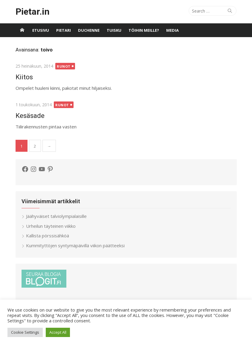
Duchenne (89, 30)
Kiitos (24, 77)
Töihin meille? (144, 30)
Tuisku (114, 30)
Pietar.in (33, 11)
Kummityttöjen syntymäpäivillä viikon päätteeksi (75, 245)
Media (172, 30)
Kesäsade (30, 115)
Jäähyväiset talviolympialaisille (56, 216)
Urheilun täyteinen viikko (51, 226)
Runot (64, 66)
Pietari (63, 30)
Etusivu (40, 30)
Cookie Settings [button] (25, 332)
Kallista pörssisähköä (47, 236)
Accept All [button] (57, 332)
